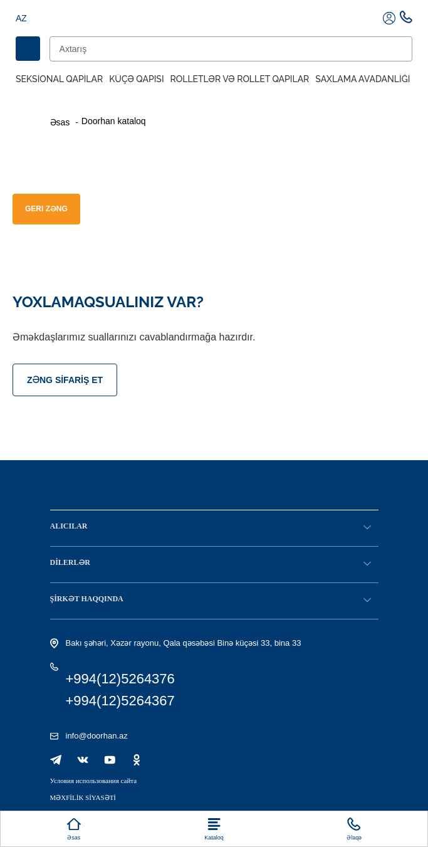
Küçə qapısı (136, 79)
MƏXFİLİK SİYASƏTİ (83, 797)
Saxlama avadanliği (362, 79)
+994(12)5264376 (120, 679)
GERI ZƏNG (46, 208)
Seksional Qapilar (59, 79)
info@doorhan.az (97, 735)
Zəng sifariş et (65, 380)
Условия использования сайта (93, 780)
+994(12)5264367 (120, 700)
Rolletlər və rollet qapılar (240, 79)
